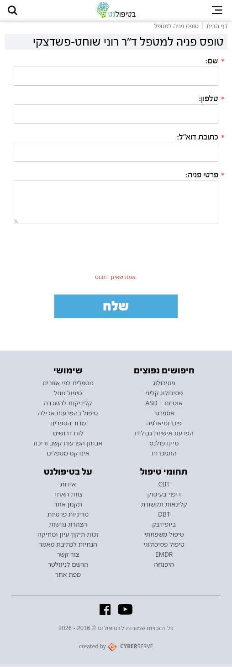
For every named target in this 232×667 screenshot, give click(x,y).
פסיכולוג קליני (164, 393)
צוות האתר (68, 495)
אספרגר (163, 413)
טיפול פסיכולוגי (164, 545)
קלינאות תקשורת (164, 505)
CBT (164, 485)
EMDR (164, 555)
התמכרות (164, 454)
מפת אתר (68, 575)
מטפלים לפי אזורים (68, 383)
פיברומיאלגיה (164, 423)
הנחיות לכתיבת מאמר (68, 545)
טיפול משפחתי (164, 535)
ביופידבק (164, 525)
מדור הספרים (68, 423)
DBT (164, 515)
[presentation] (116, 253)
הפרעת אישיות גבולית (164, 433)
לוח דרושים (68, 433)
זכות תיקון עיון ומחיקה (68, 535)
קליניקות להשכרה (68, 403)
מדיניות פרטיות (68, 515)
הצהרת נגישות (68, 525)
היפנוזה (164, 565)
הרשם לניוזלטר (68, 565)
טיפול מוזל (68, 393)
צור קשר (68, 555)
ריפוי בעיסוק (164, 495)
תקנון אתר (68, 505)
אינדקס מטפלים (68, 454)
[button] (13, 10)
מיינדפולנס (164, 443)
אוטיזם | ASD (164, 403)
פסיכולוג (164, 383)
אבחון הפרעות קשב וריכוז (67, 443)
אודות (68, 485)
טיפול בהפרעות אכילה (68, 413)
